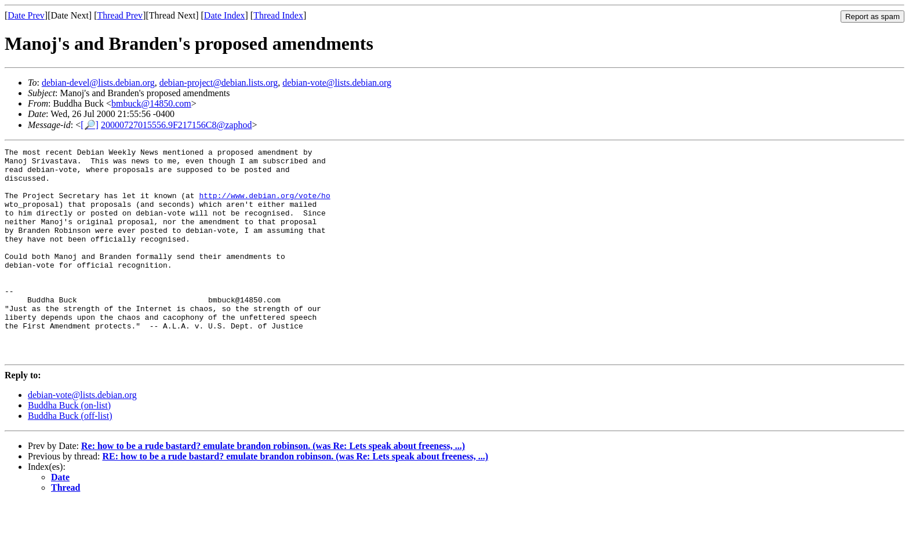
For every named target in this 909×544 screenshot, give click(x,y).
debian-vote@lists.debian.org (336, 82)
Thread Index (278, 15)
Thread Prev (120, 15)
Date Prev (26, 15)
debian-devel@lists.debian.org (98, 82)
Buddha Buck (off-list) (70, 457)
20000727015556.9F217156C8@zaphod (176, 125)
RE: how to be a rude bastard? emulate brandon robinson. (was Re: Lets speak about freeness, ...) (295, 498)
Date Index (224, 15)
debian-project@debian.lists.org (218, 82)
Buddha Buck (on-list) (69, 447)
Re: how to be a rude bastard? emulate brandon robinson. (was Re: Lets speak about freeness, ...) (273, 487)
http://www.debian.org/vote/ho (264, 205)
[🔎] (90, 125)
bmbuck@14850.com (151, 103)
